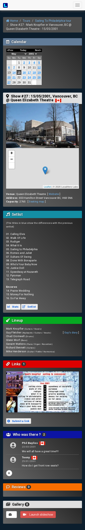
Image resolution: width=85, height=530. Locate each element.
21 (14, 77)
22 (19, 77)
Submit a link (18, 421)
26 (39, 77)
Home (12, 20)
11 (34, 67)
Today (23, 50)
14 (14, 72)
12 (39, 67)
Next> (38, 50)
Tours (26, 20)
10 (29, 67)
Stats (13, 306)
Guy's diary (71, 332)
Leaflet (47, 187)
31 (29, 82)
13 (9, 72)
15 (19, 72)
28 (14, 82)
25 (34, 77)
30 (24, 82)
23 (24, 77)
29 (19, 82)
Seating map (36, 201)
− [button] (11, 160)
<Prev (10, 50)
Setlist (29, 306)
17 (29, 72)
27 (9, 82)
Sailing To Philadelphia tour (53, 20)
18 (34, 72)
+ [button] (11, 153)
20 (9, 77)
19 (39, 72)
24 (29, 77)
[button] (12, 166)
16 (24, 72)
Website (54, 194)
